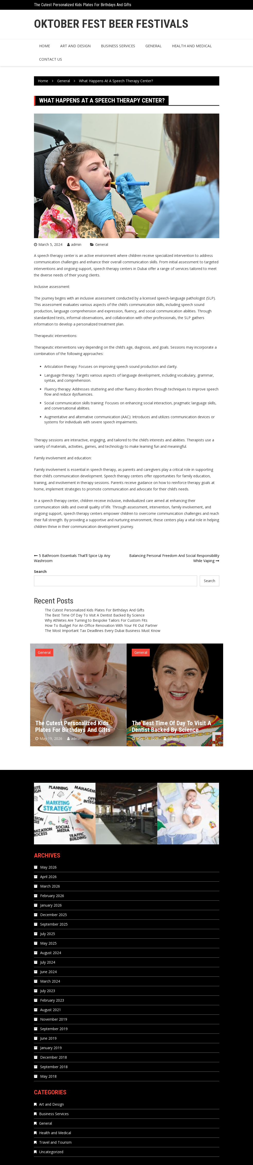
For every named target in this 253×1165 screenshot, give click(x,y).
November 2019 (53, 1019)
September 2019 (54, 1028)
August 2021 (50, 1009)
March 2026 (50, 886)
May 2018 (48, 1076)
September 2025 (54, 924)
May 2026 (48, 867)
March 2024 (50, 981)
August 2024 (50, 952)
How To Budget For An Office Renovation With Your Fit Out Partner (101, 625)
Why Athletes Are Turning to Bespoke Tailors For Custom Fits (96, 620)
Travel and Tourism (55, 1142)
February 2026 (52, 895)
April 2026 (48, 876)
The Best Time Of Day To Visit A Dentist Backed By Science (95, 615)
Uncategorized (51, 1151)
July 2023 (47, 990)
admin (76, 244)
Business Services (118, 45)
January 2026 (51, 905)
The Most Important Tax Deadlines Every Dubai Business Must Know (102, 630)
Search (40, 571)
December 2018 (53, 1057)
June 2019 (48, 1038)
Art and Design (75, 45)
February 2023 (52, 1000)
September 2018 (54, 1066)
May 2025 (48, 943)
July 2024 (47, 962)
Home (44, 45)
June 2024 (48, 971)
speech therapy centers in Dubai (120, 268)
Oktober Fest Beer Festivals (111, 24)
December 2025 (53, 914)
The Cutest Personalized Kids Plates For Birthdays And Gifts (82, 4)
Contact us (50, 59)
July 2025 (47, 933)
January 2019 (51, 1047)
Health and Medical (192, 45)
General (153, 45)
